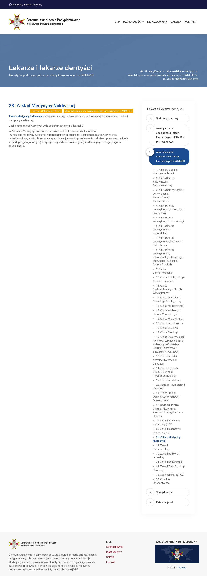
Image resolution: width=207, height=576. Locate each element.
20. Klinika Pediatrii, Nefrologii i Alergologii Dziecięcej (165, 360)
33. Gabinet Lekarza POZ (170, 474)
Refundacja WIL (165, 502)
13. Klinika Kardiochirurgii (169, 305)
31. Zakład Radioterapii (169, 462)
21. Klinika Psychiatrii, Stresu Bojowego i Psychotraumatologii (166, 372)
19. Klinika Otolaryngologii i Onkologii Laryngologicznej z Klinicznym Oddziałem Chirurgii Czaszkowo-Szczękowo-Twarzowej (168, 344)
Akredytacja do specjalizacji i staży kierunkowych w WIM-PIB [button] (170, 157)
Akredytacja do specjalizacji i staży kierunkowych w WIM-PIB (161, 75)
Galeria (175, 21)
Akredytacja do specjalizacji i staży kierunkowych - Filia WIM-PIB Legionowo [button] (171, 135)
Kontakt (190, 21)
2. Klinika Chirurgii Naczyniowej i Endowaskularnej (164, 182)
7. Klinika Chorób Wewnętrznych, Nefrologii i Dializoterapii (167, 241)
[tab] (169, 118)
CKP (117, 21)
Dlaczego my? (157, 21)
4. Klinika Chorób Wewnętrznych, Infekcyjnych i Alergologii (168, 209)
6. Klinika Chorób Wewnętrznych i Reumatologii (163, 229)
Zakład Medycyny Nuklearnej (25, 116)
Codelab (181, 567)
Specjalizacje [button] (164, 492)
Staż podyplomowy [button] (167, 118)
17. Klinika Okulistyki (167, 327)
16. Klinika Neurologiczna (170, 323)
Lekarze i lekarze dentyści (180, 71)
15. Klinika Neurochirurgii (169, 318)
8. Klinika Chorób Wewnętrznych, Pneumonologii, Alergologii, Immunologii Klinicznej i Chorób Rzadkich (168, 257)
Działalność (133, 21)
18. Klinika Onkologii (167, 332)
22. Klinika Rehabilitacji (168, 380)
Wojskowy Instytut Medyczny (25, 4)
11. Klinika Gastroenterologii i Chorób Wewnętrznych (167, 289)
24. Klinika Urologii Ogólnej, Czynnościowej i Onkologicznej (166, 397)
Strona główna (150, 71)
